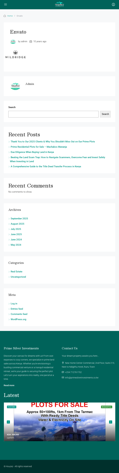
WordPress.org (18, 319)
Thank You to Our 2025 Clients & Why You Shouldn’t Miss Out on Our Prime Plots (53, 141)
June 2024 (16, 239)
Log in (14, 303)
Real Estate (16, 271)
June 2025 (16, 234)
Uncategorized (18, 276)
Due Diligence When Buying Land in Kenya (32, 152)
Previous (8, 422)
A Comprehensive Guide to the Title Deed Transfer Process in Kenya (46, 166)
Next (110, 422)
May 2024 (16, 244)
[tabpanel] (59, 422)
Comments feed (19, 314)
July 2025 (16, 229)
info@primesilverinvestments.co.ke (81, 377)
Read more (9, 385)
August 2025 (17, 223)
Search (11, 107)
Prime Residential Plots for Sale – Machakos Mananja (39, 146)
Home (10, 16)
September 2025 (19, 218)
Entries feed (17, 308)
